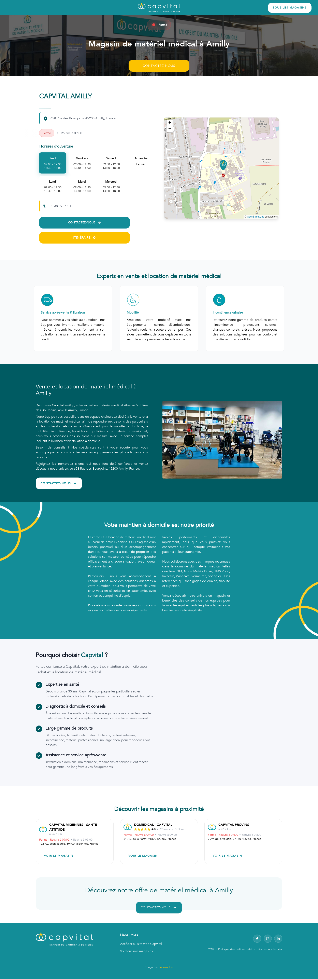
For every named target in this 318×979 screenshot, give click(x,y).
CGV (211, 949)
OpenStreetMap (255, 216)
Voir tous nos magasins (136, 951)
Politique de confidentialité (235, 949)
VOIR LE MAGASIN (58, 856)
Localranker (166, 967)
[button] (223, 165)
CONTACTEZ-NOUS (159, 66)
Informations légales (269, 949)
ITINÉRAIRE (84, 237)
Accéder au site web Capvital (141, 944)
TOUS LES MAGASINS (290, 8)
